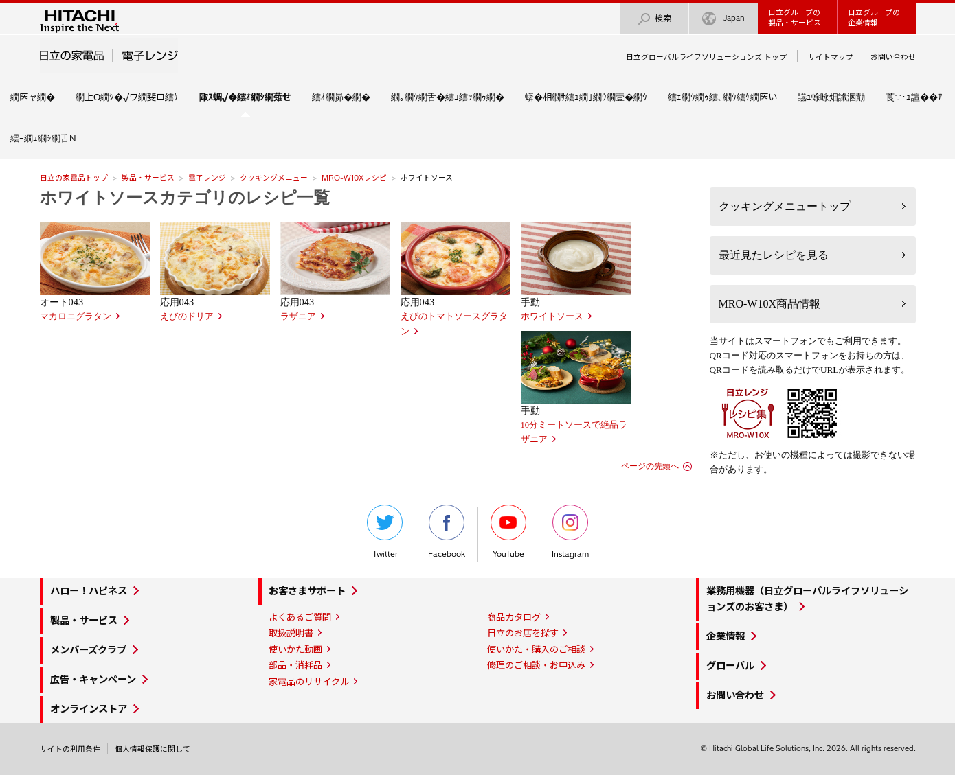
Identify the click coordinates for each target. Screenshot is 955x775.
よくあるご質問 (300, 617)
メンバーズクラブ (88, 650)
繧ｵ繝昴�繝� (341, 96)
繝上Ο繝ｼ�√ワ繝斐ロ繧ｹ (127, 96)
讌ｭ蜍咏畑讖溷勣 (831, 96)
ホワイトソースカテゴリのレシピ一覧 (185, 198)
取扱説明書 (291, 632)
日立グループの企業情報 (874, 17)
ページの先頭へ (650, 466)
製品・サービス (148, 178)
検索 (654, 19)
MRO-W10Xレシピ (354, 178)
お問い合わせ (893, 57)
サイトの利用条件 (70, 749)
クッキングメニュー (274, 178)
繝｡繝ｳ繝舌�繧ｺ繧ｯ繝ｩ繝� (447, 96)
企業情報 (725, 636)
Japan (723, 19)
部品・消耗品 (295, 665)
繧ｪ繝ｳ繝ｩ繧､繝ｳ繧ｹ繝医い (722, 96)
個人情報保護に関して (152, 749)
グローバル (730, 666)
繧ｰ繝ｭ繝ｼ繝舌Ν (43, 137)
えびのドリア (187, 316)
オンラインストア (88, 709)
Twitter (385, 532)
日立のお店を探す (523, 632)
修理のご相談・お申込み (536, 665)
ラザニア (298, 316)
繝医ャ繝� (32, 96)
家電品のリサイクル (309, 681)
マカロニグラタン (75, 316)
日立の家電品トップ (74, 178)
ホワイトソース (552, 316)
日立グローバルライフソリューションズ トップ (706, 57)
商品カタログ (514, 617)
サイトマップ (830, 57)
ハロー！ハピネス (88, 591)
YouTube (508, 532)
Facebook (446, 532)
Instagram (570, 532)
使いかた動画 (295, 649)
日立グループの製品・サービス (794, 17)
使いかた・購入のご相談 (536, 649)
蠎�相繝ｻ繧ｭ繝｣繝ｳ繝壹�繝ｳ (586, 96)
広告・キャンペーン (93, 679)
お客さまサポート (307, 591)
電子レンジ (207, 178)
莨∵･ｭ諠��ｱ (914, 96)
